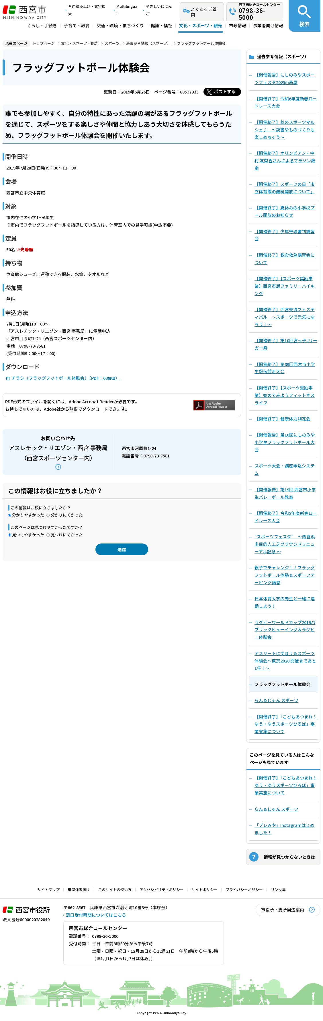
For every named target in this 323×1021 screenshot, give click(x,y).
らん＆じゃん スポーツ (276, 809)
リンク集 (278, 889)
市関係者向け (79, 889)
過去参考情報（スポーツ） (148, 43)
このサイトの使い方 (115, 889)
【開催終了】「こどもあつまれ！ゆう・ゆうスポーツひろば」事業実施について (286, 785)
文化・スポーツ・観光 (200, 26)
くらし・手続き (42, 26)
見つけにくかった (67, 534)
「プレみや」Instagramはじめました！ (284, 828)
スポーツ (112, 43)
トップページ (43, 43)
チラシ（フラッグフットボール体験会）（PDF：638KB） (65, 378)
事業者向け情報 (268, 26)
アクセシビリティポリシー (162, 889)
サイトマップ (48, 889)
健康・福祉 (161, 26)
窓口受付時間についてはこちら (96, 915)
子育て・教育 (77, 26)
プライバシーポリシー (244, 889)
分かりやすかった (28, 515)
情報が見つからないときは (289, 857)
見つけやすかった (28, 534)
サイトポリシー (204, 889)
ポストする (225, 91)
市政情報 (237, 26)
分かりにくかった (67, 515)
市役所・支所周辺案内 (282, 910)
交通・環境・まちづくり (120, 26)
